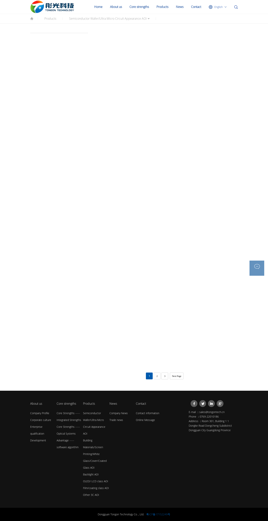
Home (98, 7)
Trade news (116, 420)
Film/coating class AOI (96, 488)
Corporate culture (40, 420)
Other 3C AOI (91, 495)
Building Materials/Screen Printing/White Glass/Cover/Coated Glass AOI (95, 454)
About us (116, 7)
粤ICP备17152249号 (158, 514)
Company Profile (39, 413)
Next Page (176, 376)
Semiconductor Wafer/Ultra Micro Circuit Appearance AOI (108, 18)
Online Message (145, 420)
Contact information (147, 413)
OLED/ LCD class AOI (95, 481)
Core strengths (139, 7)
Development (38, 440)
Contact (196, 7)
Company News (118, 413)
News (179, 7)
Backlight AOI (91, 474)
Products (162, 7)
